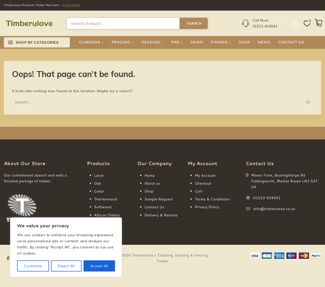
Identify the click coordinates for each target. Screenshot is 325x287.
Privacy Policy (207, 207)
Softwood (103, 207)
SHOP (244, 42)
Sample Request (158, 199)
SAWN (196, 42)
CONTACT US (291, 42)
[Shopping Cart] (318, 25)
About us (152, 183)
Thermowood (105, 199)
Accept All (99, 266)
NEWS (264, 42)
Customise (33, 266)
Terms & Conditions (212, 199)
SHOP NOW (71, 5)
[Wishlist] (307, 23)
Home (149, 175)
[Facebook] (8, 258)
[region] (66, 247)
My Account (205, 175)
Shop (149, 191)
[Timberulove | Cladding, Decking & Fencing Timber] (29, 23)
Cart (198, 191)
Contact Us (154, 207)
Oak (97, 183)
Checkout (203, 183)
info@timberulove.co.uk (274, 208)
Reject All (66, 266)
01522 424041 (267, 197)
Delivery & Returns (161, 215)
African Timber (107, 215)
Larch (99, 175)
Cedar (99, 191)
